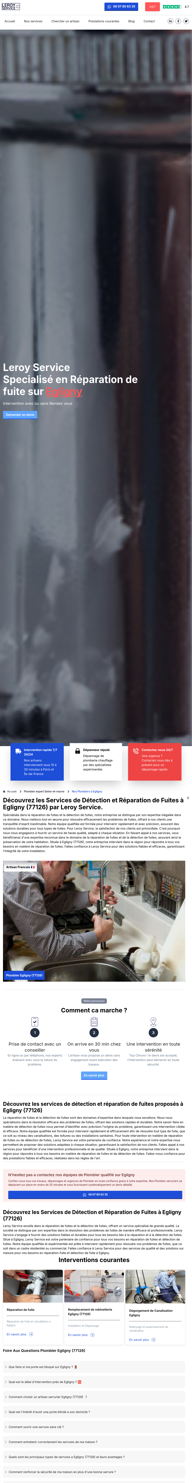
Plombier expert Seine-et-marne (44, 791)
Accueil (9, 791)
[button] (94, 1367)
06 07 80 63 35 (121, 6)
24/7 (152, 6)
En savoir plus (16, 1334)
